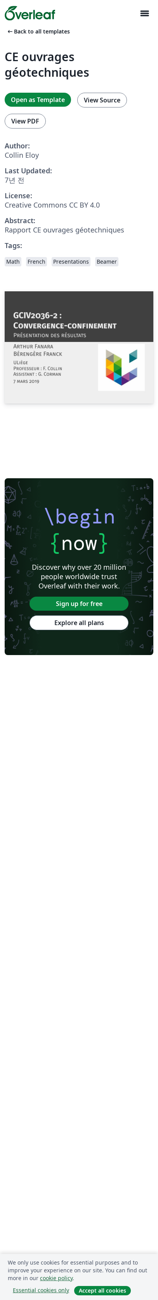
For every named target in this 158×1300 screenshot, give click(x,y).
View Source (102, 100)
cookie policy (56, 1278)
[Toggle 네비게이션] (144, 13)
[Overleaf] (30, 13)
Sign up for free (79, 603)
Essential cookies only (41, 1290)
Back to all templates (38, 31)
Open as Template (38, 99)
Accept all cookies (102, 1290)
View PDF (25, 121)
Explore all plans (79, 622)
